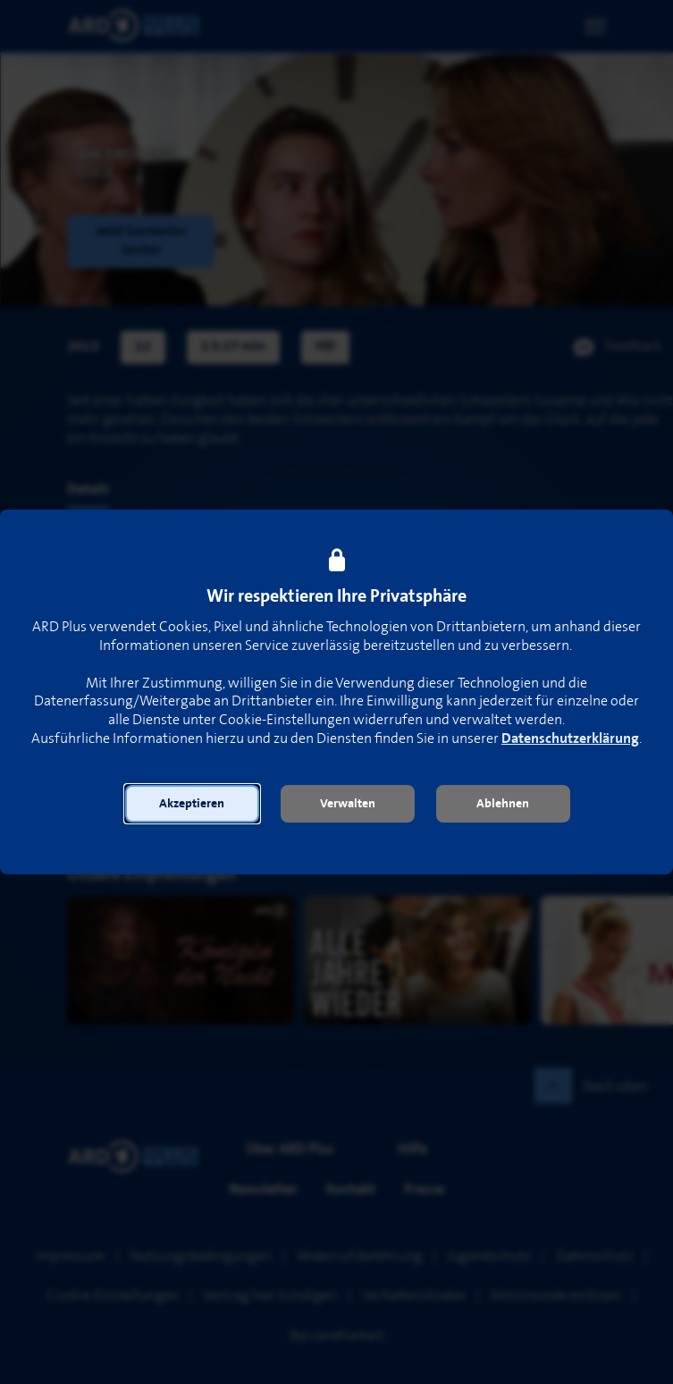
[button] (192, 804)
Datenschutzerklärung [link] (570, 738)
